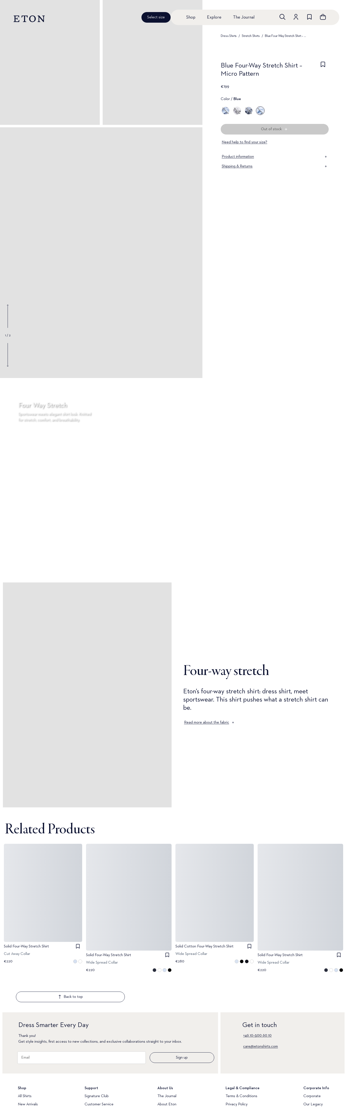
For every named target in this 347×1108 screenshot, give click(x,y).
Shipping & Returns (275, 166)
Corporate (312, 1068)
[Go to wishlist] (309, 17)
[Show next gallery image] (8, 354)
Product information (275, 157)
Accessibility (236, 1084)
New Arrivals (28, 1076)
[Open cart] (323, 17)
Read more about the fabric (209, 722)
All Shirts (25, 1068)
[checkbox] (323, 71)
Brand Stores (168, 1092)
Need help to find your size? (244, 142)
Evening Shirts (29, 1100)
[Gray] (237, 111)
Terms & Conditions (241, 1068)
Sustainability (313, 1084)
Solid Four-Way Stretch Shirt (26, 946)
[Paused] (336, 564)
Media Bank (94, 1100)
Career (309, 1092)
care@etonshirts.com (260, 1018)
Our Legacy (313, 1076)
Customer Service (99, 1076)
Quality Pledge (169, 1084)
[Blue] (225, 111)
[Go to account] (296, 17)
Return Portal (95, 1084)
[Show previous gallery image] (8, 316)
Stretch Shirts (251, 36)
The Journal (243, 17)
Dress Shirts (229, 36)
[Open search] (282, 17)
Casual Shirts (28, 1092)
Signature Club (97, 1068)
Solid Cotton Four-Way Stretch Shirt (204, 946)
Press (308, 1100)
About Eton (166, 1076)
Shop (190, 17)
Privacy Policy (236, 1076)
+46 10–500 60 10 (257, 1007)
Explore (214, 17)
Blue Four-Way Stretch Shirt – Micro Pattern (286, 36)
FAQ (88, 1092)
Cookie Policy (237, 1092)
